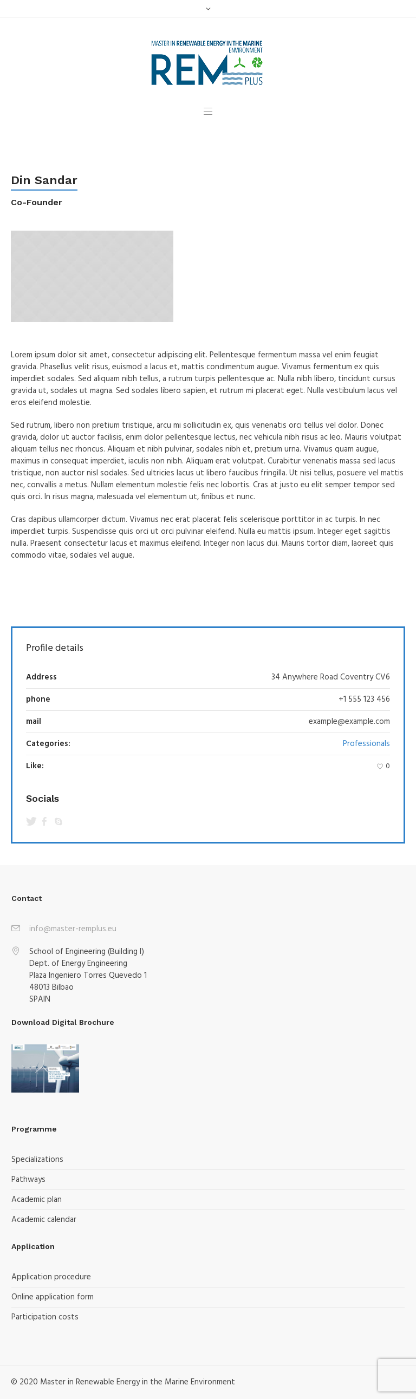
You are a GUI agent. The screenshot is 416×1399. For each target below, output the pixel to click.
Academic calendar (43, 1219)
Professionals (366, 743)
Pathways (28, 1179)
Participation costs (45, 1317)
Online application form (52, 1297)
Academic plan (36, 1199)
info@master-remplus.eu (72, 929)
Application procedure (51, 1277)
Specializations (37, 1159)
